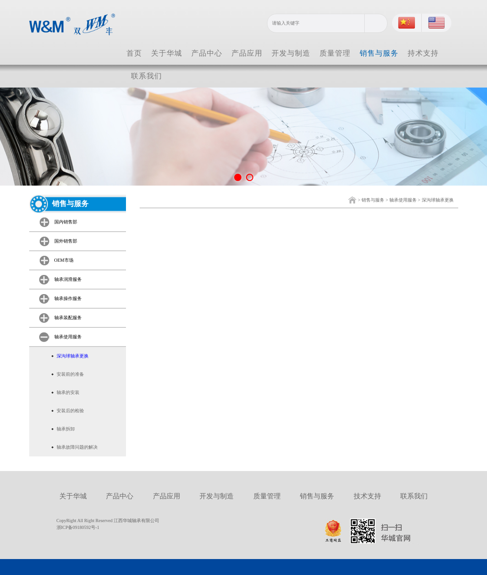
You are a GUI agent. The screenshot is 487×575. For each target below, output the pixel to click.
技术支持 (367, 496)
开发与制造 (291, 53)
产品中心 (206, 53)
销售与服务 (379, 53)
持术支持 (423, 53)
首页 (134, 53)
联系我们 (146, 76)
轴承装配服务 (68, 317)
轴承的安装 (68, 392)
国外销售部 (65, 240)
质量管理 (335, 53)
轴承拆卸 (66, 428)
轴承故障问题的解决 (77, 447)
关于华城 (166, 53)
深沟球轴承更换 (438, 199)
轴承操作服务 (68, 298)
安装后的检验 (70, 410)
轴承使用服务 (403, 199)
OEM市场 (63, 260)
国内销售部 (65, 221)
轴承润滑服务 (68, 279)
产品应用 (246, 53)
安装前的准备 (70, 374)
